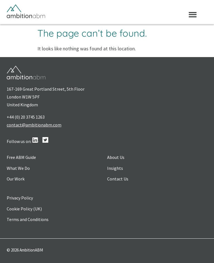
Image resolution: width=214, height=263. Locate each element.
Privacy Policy (20, 198)
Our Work (16, 179)
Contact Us (117, 179)
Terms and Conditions (28, 219)
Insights (115, 168)
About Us (115, 157)
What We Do (18, 168)
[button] (192, 14)
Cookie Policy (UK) (24, 209)
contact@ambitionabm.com (34, 125)
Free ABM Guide (21, 157)
